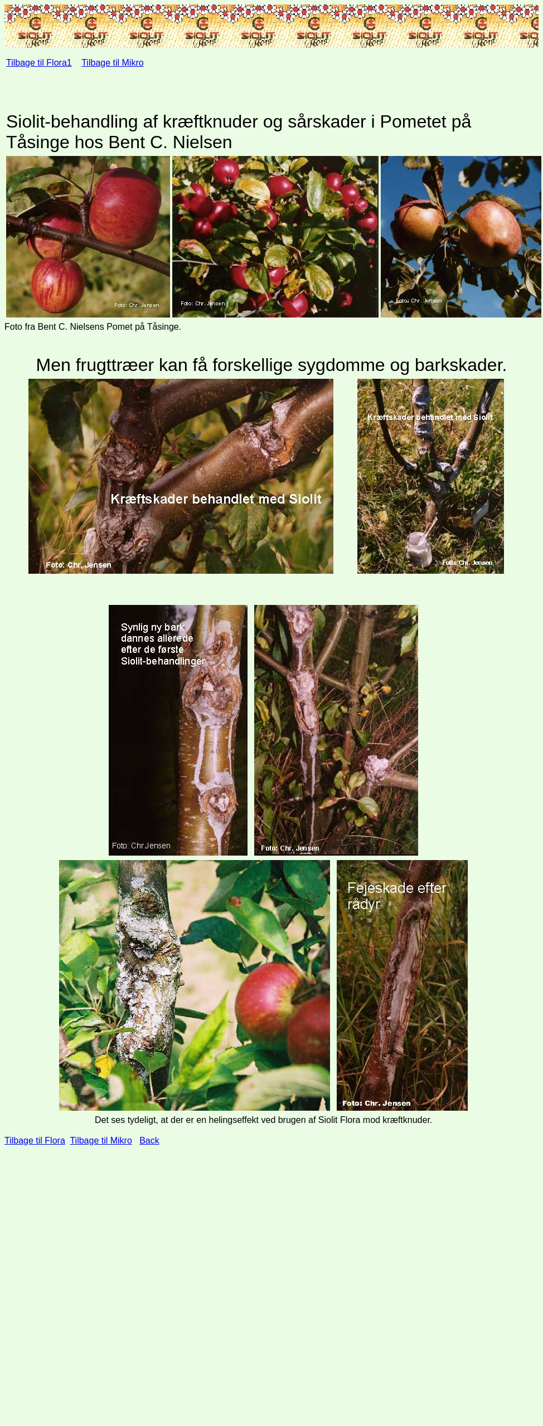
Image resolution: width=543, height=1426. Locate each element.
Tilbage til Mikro (112, 62)
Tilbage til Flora (34, 1140)
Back (149, 1140)
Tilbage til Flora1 (39, 62)
